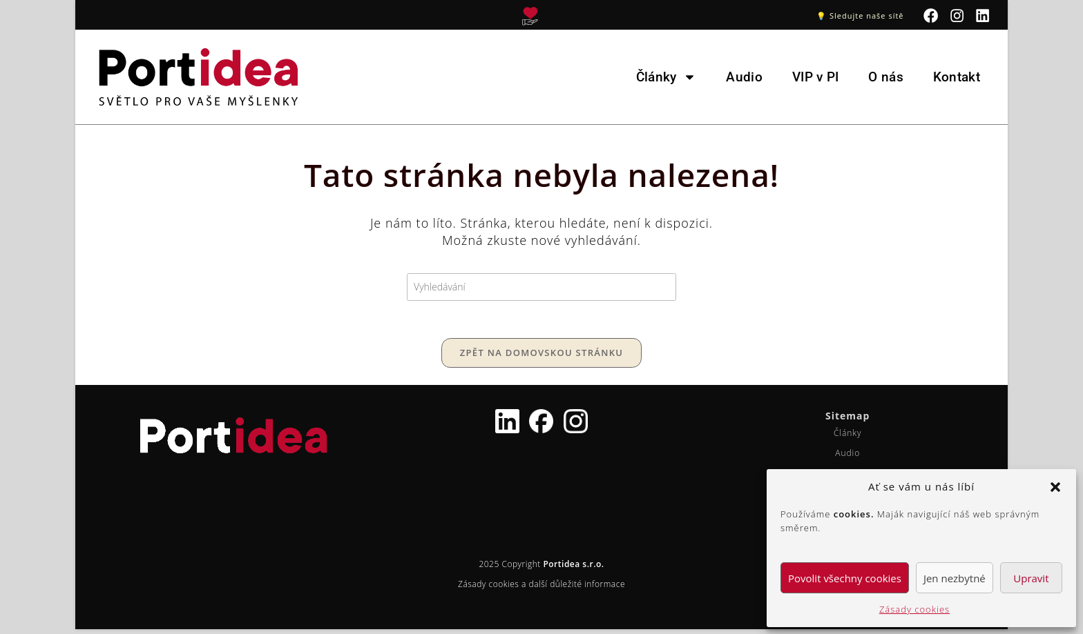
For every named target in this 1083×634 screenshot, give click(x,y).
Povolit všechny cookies (844, 578)
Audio (744, 77)
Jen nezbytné (954, 578)
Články (666, 76)
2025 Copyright (541, 569)
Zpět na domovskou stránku (541, 357)
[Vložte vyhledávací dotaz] (541, 287)
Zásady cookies (914, 609)
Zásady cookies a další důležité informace (541, 589)
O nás (885, 77)
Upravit (1030, 578)
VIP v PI (815, 77)
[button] (1055, 487)
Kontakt (956, 77)
